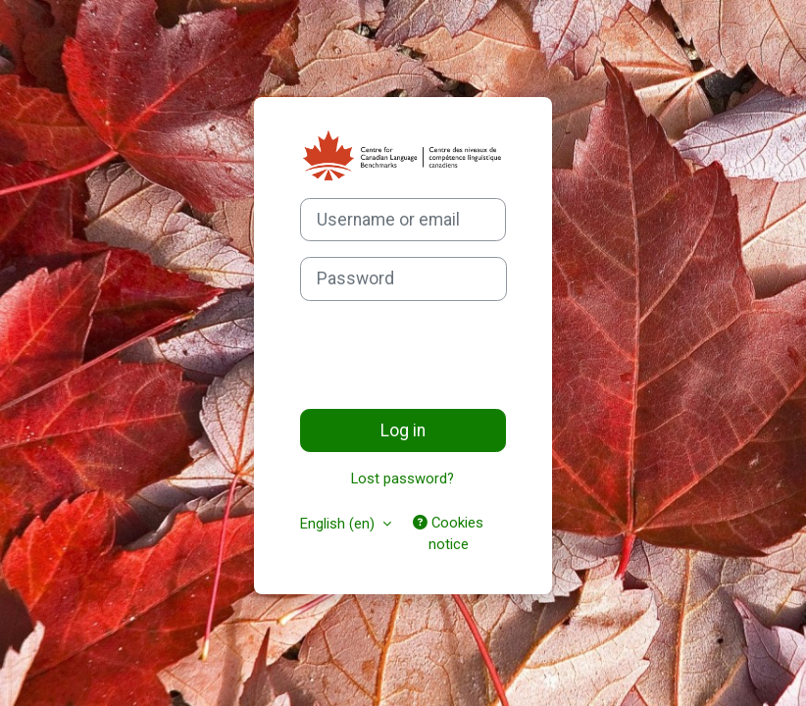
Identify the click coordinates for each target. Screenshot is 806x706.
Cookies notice (448, 533)
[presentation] (449, 355)
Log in (403, 430)
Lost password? (402, 478)
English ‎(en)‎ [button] (339, 523)
